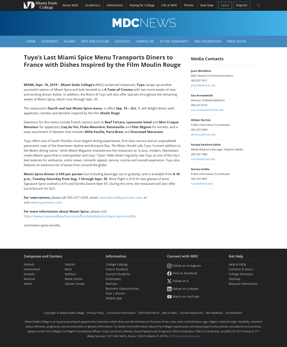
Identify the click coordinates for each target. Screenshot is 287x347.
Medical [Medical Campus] (29, 279)
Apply (225, 5)
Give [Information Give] (109, 293)
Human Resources (191, 313)
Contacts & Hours (241, 269)
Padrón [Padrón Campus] (70, 264)
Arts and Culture (95, 41)
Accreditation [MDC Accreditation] (234, 313)
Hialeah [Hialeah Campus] (29, 264)
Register (242, 5)
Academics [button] (92, 5)
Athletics (122, 41)
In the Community (174, 41)
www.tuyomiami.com (46, 202)
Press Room (236, 41)
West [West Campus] (68, 269)
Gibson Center (75, 284)
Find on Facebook (182, 273)
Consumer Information (121, 313)
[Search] (258, 5)
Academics (49, 41)
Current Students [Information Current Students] (118, 274)
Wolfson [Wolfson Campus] (70, 274)
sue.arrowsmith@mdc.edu (207, 110)
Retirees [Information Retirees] (111, 284)
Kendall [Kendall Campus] (29, 274)
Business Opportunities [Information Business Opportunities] (122, 288)
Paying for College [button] (142, 5)
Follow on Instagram (184, 266)
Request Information (243, 284)
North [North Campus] (28, 284)
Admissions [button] (115, 5)
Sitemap (234, 279)
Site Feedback (214, 313)
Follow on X (177, 281)
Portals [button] (189, 5)
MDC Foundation (207, 41)
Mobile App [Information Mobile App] (114, 298)
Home (31, 41)
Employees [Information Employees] (113, 279)
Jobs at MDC (169, 313)
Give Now (206, 5)
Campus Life (145, 41)
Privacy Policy (95, 313)
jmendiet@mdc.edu (203, 85)
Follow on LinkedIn (183, 289)
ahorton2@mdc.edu (203, 134)
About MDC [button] (71, 5)
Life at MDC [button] (169, 5)
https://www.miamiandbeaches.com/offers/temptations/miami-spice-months (80, 216)
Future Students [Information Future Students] (117, 269)
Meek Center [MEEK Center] (74, 279)
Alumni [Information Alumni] (120, 293)
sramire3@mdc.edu (203, 159)
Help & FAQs (237, 264)
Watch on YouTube (183, 296)
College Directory (241, 274)
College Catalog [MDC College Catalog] (116, 264)
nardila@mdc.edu (202, 183)
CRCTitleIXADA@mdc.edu (184, 336)
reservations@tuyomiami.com (120, 197)
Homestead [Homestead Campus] (32, 269)
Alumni (69, 41)
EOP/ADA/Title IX (148, 313)
